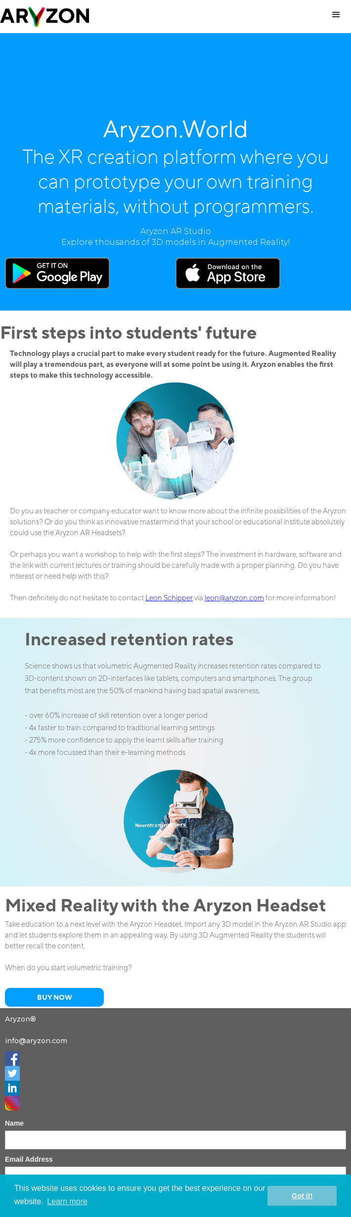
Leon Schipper (169, 597)
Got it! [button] (302, 1196)
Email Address (29, 1159)
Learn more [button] (67, 1201)
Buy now (54, 997)
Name (14, 1123)
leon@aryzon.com (234, 597)
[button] (336, 15)
